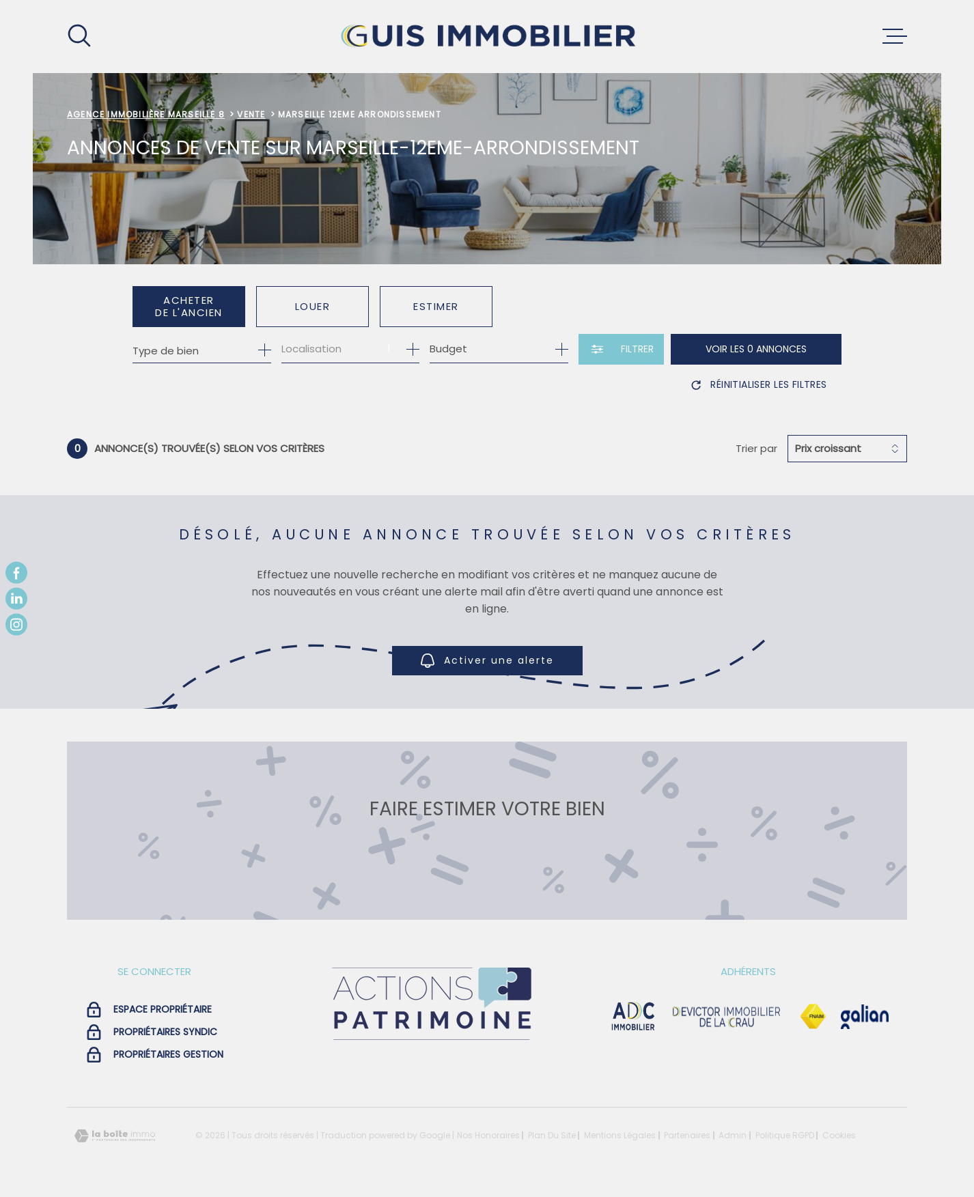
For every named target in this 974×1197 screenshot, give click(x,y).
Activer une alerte (487, 661)
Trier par (756, 448)
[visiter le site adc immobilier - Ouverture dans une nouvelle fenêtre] (633, 1016)
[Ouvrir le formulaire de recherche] (621, 349)
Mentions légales (620, 1135)
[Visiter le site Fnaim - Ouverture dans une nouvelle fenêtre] (813, 1016)
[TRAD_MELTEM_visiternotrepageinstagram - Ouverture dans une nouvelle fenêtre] (16, 625)
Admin (733, 1135)
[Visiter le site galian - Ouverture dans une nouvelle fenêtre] (865, 1016)
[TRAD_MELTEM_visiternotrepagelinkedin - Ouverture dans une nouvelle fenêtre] (16, 599)
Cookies (839, 1135)
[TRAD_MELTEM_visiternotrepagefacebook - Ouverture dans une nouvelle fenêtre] (16, 572)
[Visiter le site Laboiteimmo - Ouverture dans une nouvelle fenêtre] (115, 1135)
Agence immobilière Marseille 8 (146, 114)
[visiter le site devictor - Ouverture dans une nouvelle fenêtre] (727, 1016)
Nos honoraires (488, 1135)
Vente (251, 114)
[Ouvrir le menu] (894, 36)
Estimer (436, 306)
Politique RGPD (784, 1135)
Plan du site (552, 1135)
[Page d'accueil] (487, 36)
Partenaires (687, 1135)
